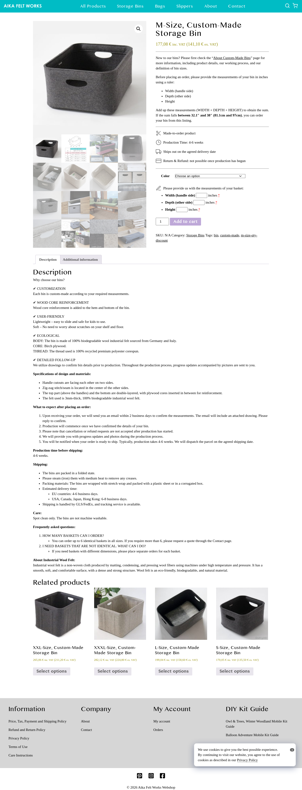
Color (165, 176)
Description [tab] (48, 259)
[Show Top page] (23, 6)
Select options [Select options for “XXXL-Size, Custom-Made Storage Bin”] (113, 671)
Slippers (184, 6)
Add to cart (185, 221)
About (210, 6)
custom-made (229, 235)
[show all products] (288, 7)
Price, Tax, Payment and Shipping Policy (37, 721)
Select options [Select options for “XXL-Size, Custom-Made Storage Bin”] (52, 671)
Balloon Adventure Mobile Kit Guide (252, 735)
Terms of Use (18, 747)
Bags (160, 6)
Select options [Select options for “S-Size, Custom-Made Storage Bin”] (235, 671)
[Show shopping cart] (295, 7)
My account (161, 721)
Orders (158, 730)
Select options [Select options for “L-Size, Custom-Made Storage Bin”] (174, 671)
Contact (236, 6)
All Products (93, 6)
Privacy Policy (18, 738)
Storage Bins (130, 6)
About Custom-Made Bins (232, 58)
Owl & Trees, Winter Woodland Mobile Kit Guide (256, 723)
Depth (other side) (179, 202)
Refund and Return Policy (26, 730)
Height (170, 209)
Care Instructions (20, 755)
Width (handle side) (180, 195)
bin (216, 235)
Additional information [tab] (80, 259)
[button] (138, 29)
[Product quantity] (162, 222)
